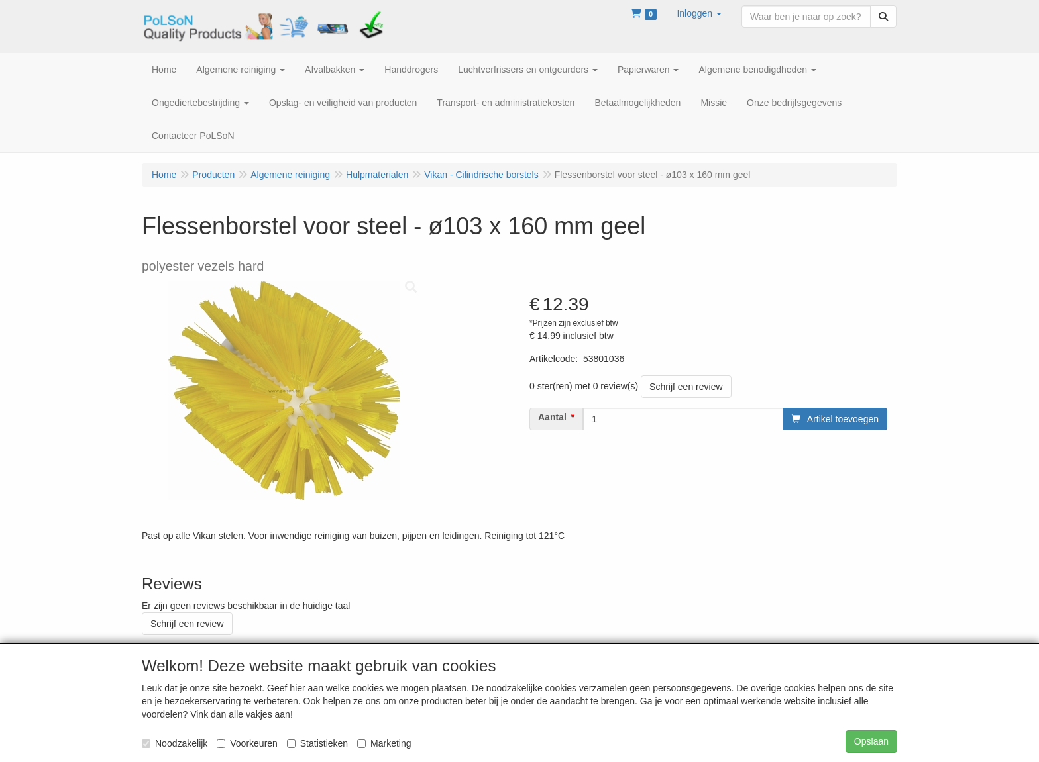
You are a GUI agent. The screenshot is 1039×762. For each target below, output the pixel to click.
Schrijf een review (686, 386)
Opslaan (871, 741)
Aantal (552, 417)
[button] (699, 13)
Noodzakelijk (174, 743)
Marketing (384, 743)
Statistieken (317, 743)
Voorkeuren (247, 743)
